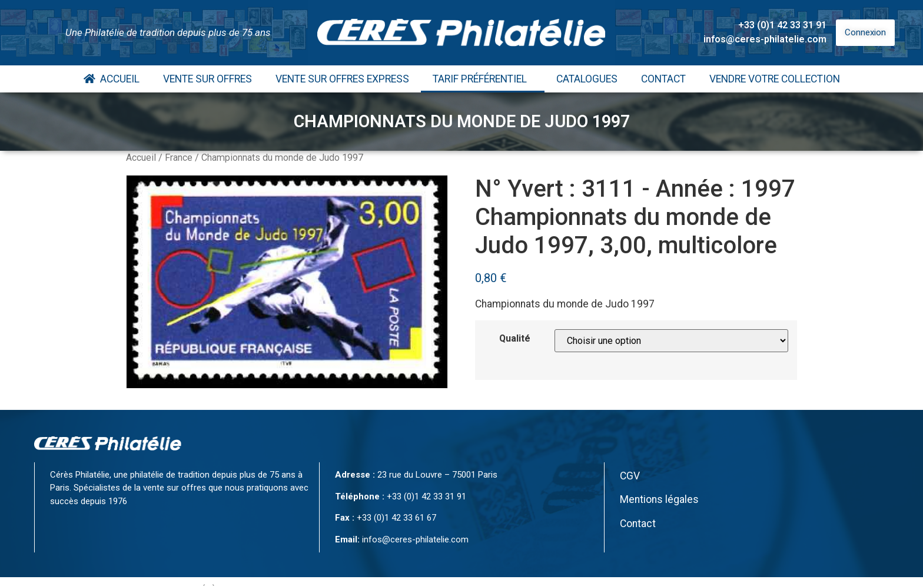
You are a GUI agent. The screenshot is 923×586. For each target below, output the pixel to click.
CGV (630, 476)
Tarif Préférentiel (483, 79)
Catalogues (586, 79)
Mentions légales (659, 499)
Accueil (112, 79)
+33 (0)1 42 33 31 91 (782, 25)
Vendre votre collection (774, 79)
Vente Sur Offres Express (342, 79)
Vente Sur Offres (207, 79)
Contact (663, 79)
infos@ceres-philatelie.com (764, 39)
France (178, 157)
